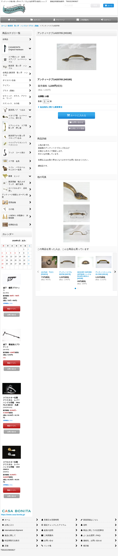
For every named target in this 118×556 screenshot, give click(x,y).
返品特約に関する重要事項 (50, 107)
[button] (76, 128)
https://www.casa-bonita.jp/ (13, 515)
